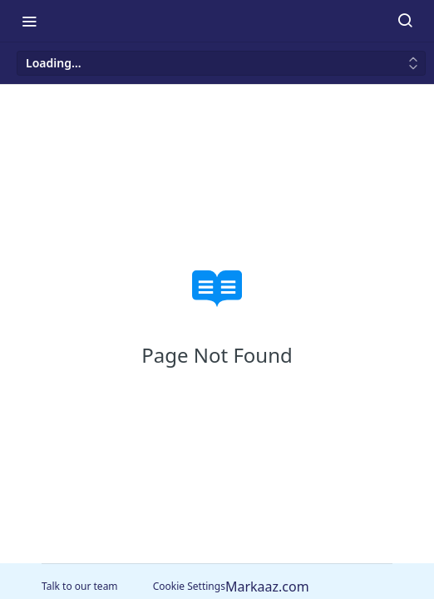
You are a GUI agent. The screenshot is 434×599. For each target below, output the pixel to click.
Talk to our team (80, 586)
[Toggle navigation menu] (29, 20)
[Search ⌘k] (404, 20)
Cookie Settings (189, 586)
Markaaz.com (267, 586)
